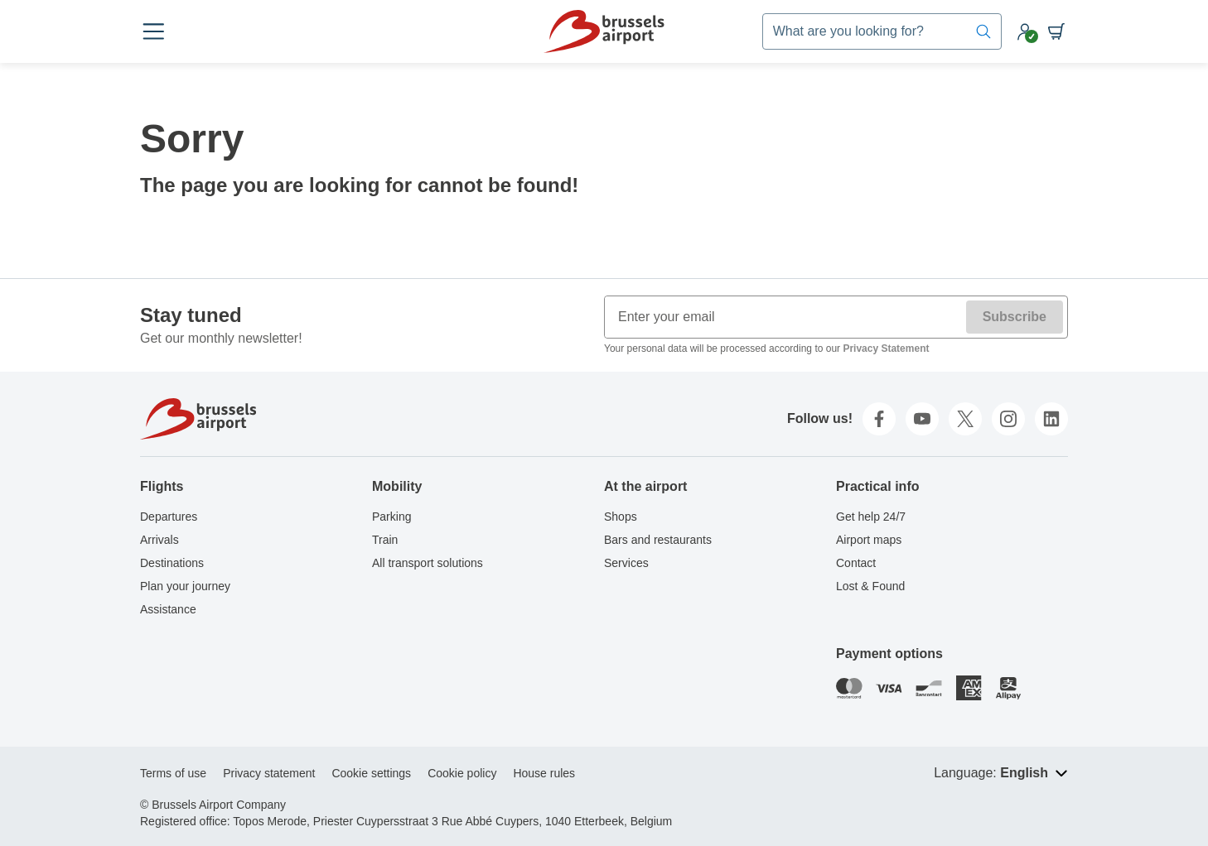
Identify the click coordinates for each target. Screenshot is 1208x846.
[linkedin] (1051, 418)
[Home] (603, 31)
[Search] (983, 31)
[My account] (1025, 31)
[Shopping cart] (1056, 31)
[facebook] (879, 418)
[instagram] (1008, 418)
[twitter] (965, 418)
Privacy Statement (886, 348)
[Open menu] (153, 31)
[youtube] (922, 418)
